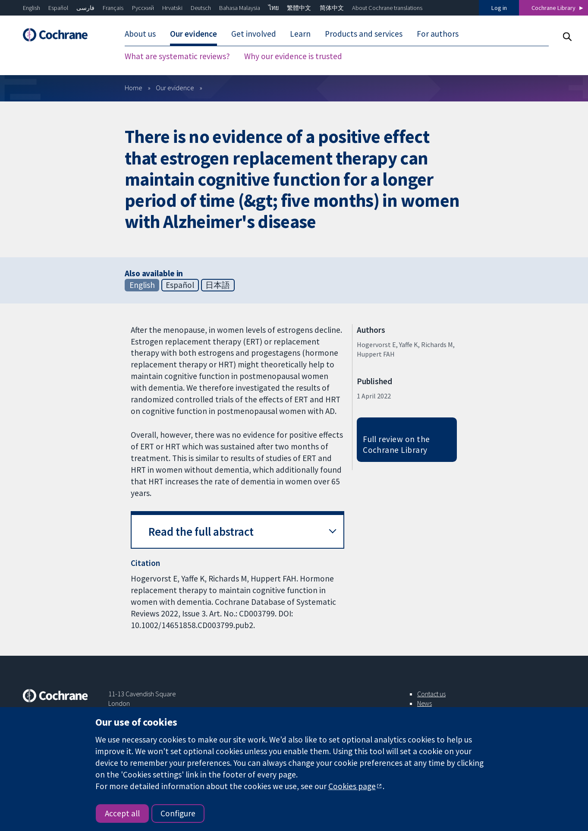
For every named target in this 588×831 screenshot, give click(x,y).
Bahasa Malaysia (239, 8)
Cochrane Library (553, 8)
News (424, 703)
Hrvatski (172, 8)
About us (140, 33)
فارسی (85, 8)
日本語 (217, 285)
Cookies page (352, 786)
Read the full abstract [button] (201, 532)
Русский (143, 8)
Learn (300, 33)
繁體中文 (299, 8)
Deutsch (201, 8)
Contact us (431, 693)
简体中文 (332, 8)
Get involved (253, 33)
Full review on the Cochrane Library (396, 444)
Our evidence (193, 33)
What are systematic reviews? (177, 56)
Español (58, 8)
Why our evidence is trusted (293, 56)
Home (133, 87)
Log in (499, 8)
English (31, 8)
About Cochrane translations (387, 8)
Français (113, 8)
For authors (438, 33)
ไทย (273, 8)
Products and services (363, 33)
